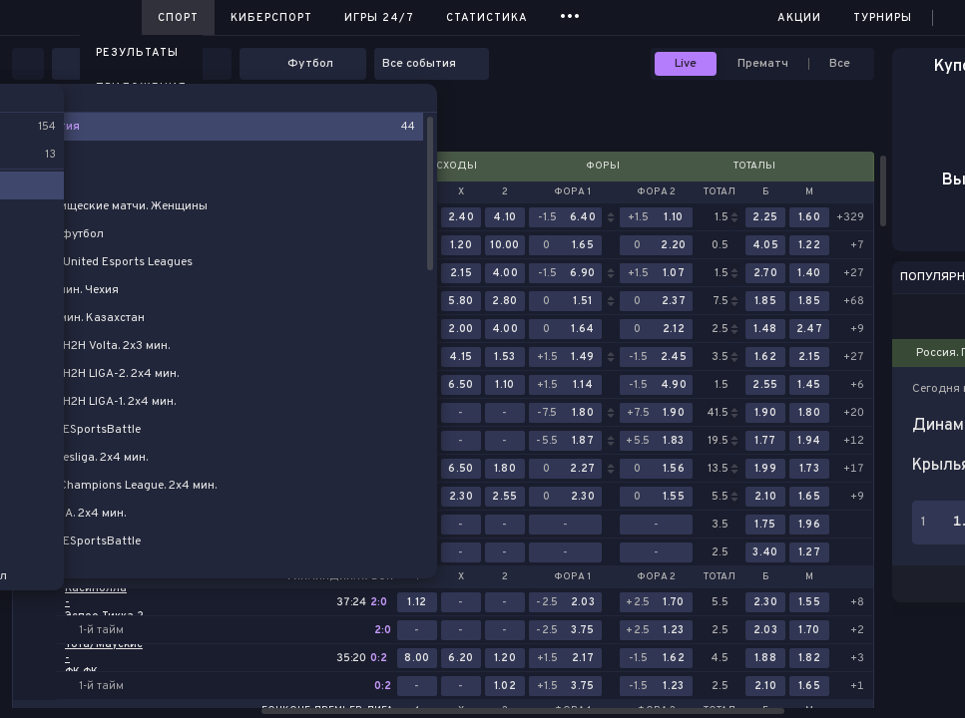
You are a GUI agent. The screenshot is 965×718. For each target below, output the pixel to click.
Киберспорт (271, 18)
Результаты (137, 53)
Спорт (178, 18)
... (570, 14)
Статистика (487, 18)
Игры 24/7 (379, 18)
